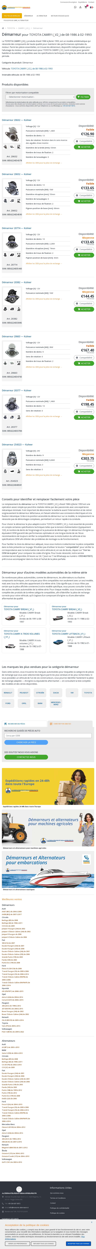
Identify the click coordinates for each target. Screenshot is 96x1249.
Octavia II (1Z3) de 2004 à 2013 (13, 1153)
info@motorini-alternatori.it (18, 1207)
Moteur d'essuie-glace (60, 16)
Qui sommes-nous (57, 1193)
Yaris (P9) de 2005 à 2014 (11, 1026)
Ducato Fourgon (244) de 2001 (13, 946)
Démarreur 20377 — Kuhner (16, 390)
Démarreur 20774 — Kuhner (16, 228)
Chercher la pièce (26, 742)
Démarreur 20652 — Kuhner (16, 174)
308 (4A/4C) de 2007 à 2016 (12, 1142)
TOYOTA (11, 28)
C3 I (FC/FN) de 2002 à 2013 (12, 1065)
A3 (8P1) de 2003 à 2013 (10, 1047)
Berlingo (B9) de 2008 (10, 920)
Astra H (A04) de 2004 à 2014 (12, 997)
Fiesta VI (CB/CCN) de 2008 (12, 968)
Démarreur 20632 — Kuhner (16, 120)
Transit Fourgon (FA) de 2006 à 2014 (15, 974)
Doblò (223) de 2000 (9, 1098)
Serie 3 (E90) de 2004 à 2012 (12, 1053)
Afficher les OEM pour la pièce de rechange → (44, 163)
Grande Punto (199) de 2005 (12, 957)
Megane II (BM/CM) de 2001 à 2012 (14, 1147)
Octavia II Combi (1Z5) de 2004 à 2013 (15, 1156)
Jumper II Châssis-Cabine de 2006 (14, 937)
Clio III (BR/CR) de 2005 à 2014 (13, 1020)
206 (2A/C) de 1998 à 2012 (11, 1006)
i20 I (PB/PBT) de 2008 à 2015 (12, 991)
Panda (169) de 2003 (9, 960)
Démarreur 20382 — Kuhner (16, 282)
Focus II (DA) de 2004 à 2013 (12, 1104)
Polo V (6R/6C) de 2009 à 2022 (13, 1032)
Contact (91, 2)
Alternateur (42, 16)
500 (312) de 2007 (8, 943)
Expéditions (82, 2)
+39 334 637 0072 (14, 1203)
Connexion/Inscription (68, 2)
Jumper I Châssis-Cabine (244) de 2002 (16, 931)
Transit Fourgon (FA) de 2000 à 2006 (15, 971)
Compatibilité (84, 141)
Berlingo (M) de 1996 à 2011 (12, 923)
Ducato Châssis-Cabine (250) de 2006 (16, 954)
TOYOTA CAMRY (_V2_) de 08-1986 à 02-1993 (31, 68)
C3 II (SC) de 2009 (8, 926)
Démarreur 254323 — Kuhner (17, 444)
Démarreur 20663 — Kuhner (16, 336)
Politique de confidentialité (59, 1208)
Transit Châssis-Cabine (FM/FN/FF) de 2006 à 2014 (16, 983)
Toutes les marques (12, 16)
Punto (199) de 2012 (9, 1093)
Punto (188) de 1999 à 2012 (12, 1090)
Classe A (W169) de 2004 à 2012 (13, 1127)
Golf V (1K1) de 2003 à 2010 (12, 1162)
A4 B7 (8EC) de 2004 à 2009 (12, 911)
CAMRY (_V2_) (24, 28)
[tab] (14, 724)
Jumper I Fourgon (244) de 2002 (13, 929)
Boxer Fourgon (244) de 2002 (12, 1011)
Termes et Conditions (58, 1198)
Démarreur (28, 16)
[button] (91, 8)
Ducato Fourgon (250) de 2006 (13, 949)
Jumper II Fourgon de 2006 (11, 934)
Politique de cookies (57, 1213)
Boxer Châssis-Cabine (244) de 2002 (15, 1014)
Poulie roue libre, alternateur (16, 20)
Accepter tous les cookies (78, 1243)
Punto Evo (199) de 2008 (11, 963)
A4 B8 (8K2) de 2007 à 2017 (12, 914)
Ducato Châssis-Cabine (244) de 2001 (16, 951)
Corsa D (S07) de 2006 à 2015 (12, 1000)
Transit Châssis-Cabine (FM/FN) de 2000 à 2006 (15, 978)
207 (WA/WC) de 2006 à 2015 (12, 1009)
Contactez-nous (26, 757)
